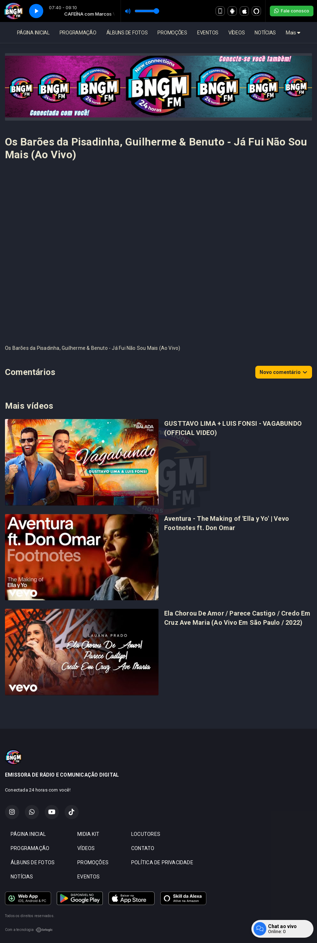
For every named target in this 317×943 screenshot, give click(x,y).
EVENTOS (207, 32)
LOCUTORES (145, 834)
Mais (293, 32)
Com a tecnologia (29, 929)
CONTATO (142, 848)
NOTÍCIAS (265, 32)
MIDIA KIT (88, 834)
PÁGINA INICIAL (33, 32)
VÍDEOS (236, 32)
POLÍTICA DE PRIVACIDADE (162, 862)
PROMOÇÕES (172, 32)
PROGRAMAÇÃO (78, 32)
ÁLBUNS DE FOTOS (127, 32)
